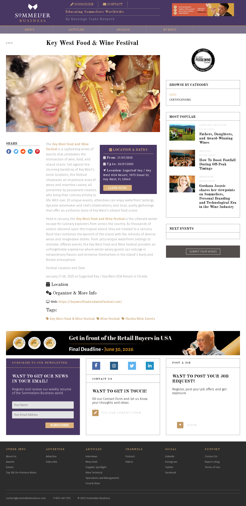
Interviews (91, 456)
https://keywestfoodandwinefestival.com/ (90, 302)
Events (169, 30)
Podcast (130, 456)
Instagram (171, 461)
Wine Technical (94, 472)
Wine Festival (108, 319)
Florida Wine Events (138, 319)
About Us (11, 456)
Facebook (170, 472)
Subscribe (51, 461)
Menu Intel (91, 461)
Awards (123, 30)
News (29, 30)
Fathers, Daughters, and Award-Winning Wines (216, 138)
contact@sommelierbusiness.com (26, 498)
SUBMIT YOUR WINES (203, 251)
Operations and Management (102, 477)
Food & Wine (93, 483)
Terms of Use (212, 467)
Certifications (180, 99)
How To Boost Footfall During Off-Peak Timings (217, 164)
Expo (9, 43)
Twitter (169, 467)
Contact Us (211, 456)
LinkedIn (169, 456)
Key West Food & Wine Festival (70, 319)
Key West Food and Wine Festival (100, 219)
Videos (129, 461)
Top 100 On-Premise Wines (21, 472)
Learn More (117, 188)
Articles (76, 30)
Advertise (51, 456)
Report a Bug (212, 461)
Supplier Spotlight (96, 467)
